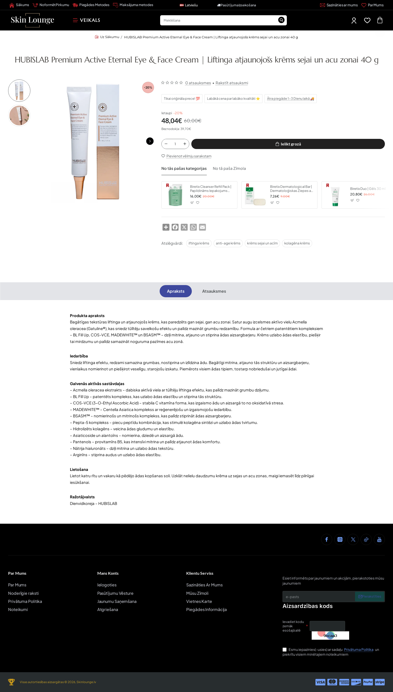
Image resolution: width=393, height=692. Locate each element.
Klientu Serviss (199, 573)
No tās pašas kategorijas (181, 169)
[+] (184, 144)
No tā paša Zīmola (222, 169)
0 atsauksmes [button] (198, 82)
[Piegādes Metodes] (91, 5)
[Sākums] (19, 5)
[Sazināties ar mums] (339, 5)
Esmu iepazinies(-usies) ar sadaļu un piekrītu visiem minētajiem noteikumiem (331, 652)
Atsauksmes (214, 293)
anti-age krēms (228, 245)
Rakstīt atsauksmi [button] (232, 82)
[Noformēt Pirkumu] (50, 5)
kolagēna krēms (297, 245)
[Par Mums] (372, 5)
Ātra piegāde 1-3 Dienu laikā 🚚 (290, 98)
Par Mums (17, 573)
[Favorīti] (368, 20)
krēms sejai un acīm (262, 245)
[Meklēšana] (281, 20)
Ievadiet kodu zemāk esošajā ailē (293, 626)
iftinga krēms (199, 245)
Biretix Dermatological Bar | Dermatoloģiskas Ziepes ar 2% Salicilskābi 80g (291, 190)
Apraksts (175, 293)
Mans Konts (108, 573)
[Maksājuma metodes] (133, 5)
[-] (166, 144)
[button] (150, 141)
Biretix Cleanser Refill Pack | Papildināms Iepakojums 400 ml (210, 190)
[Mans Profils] (354, 20)
